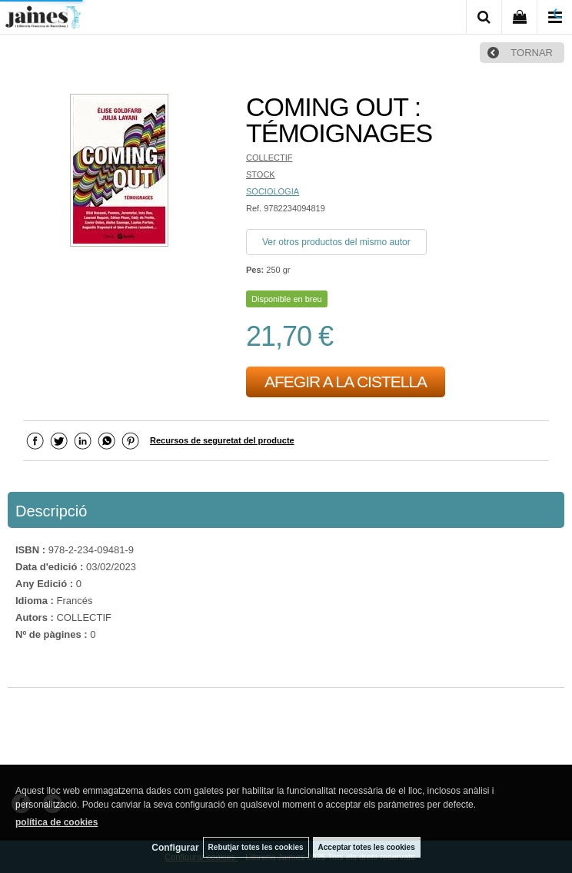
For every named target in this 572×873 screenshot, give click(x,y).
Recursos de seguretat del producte (222, 440)
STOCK (260, 174)
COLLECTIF (269, 157)
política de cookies (56, 822)
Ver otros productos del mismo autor (336, 242)
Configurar (174, 847)
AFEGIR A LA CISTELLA (345, 381)
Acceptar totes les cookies (366, 847)
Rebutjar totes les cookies (256, 847)
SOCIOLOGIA (272, 191)
